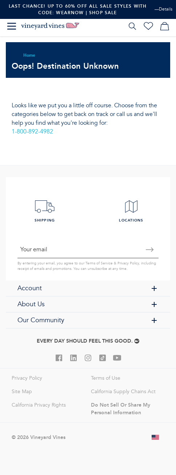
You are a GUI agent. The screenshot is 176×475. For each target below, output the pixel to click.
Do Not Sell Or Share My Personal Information (120, 408)
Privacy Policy (128, 263)
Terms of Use (105, 378)
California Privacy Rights (39, 405)
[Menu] (11, 26)
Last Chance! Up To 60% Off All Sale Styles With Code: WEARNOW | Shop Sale (78, 9)
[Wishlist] (148, 26)
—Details (163, 9)
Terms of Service (99, 263)
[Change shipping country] (155, 437)
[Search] (132, 26)
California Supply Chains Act (123, 391)
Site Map (22, 391)
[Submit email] (150, 249)
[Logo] (50, 26)
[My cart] (164, 26)
